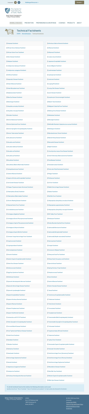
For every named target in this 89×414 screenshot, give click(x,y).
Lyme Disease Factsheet (54, 92)
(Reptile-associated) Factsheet (59, 236)
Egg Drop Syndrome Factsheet (16, 272)
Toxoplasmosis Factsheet (55, 313)
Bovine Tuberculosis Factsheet (16, 133)
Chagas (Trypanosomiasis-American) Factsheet (20, 187)
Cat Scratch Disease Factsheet (16, 182)
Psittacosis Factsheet (54, 178)
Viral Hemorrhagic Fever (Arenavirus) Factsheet (61, 353)
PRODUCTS (71, 23)
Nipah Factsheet (52, 146)
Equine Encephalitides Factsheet (16, 295)
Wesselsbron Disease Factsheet (56, 366)
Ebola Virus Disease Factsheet (15, 263)
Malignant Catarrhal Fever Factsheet (58, 106)
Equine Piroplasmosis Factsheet (16, 308)
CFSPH (18, 33)
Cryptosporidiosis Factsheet (15, 245)
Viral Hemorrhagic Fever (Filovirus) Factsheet (60, 357)
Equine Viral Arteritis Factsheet (16, 313)
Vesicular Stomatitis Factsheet (56, 349)
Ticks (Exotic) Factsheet (54, 304)
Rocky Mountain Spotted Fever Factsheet (59, 223)
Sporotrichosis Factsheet (55, 263)
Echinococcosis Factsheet (14, 268)
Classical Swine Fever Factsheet (16, 205)
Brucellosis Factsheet (13, 160)
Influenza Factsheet (53, 48)
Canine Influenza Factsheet (15, 173)
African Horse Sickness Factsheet (16, 48)
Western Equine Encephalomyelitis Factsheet (60, 375)
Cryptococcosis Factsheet (14, 241)
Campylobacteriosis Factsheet (16, 169)
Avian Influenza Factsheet (14, 83)
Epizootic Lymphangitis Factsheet (16, 290)
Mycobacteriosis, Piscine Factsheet (57, 133)
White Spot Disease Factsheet (56, 380)
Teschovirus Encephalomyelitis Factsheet (59, 295)
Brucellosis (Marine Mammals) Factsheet (18, 164)
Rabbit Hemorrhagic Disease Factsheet (58, 187)
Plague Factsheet (53, 173)
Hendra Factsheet (12, 362)
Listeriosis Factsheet (53, 79)
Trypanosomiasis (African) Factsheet (58, 331)
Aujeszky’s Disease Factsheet (15, 79)
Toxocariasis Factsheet (54, 308)
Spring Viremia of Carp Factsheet (57, 268)
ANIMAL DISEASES (16, 23)
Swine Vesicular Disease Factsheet (57, 286)
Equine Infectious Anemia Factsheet (17, 299)
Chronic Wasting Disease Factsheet (17, 200)
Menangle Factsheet (53, 119)
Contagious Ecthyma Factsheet (16, 227)
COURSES (62, 23)
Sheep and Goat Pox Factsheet (56, 254)
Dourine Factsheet (12, 254)
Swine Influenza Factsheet (55, 281)
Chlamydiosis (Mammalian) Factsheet (18, 196)
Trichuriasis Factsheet (54, 326)
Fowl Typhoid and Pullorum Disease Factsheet (20, 331)
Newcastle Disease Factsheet (56, 142)
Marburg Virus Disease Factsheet (57, 110)
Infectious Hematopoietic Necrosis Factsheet (19, 375)
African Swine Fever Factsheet (16, 52)
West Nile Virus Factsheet (55, 371)
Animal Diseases (26, 33)
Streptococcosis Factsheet (55, 272)
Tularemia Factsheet (53, 335)
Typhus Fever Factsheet (54, 340)
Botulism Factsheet (13, 115)
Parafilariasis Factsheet (54, 160)
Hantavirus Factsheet (13, 349)
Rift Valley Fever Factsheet (55, 214)
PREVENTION (29, 23)
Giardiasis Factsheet (13, 340)
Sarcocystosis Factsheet (54, 241)
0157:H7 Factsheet (17, 317)
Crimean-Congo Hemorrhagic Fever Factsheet (20, 236)
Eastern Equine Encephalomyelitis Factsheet (19, 259)
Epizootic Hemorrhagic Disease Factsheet (19, 286)
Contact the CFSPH (71, 402)
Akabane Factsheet (13, 61)
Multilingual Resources (31, 2)
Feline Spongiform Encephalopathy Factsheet (20, 322)
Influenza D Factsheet (54, 52)
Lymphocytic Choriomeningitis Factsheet (59, 97)
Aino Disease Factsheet (14, 57)
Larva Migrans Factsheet (54, 66)
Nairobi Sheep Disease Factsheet (57, 137)
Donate (79, 2)
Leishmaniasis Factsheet (55, 70)
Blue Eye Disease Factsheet (15, 97)
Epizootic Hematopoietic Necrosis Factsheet (19, 281)
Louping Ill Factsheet (53, 83)
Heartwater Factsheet (13, 353)
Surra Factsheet (52, 277)
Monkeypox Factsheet (54, 128)
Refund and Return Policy (73, 406)
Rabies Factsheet (53, 191)
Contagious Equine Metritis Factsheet (17, 232)
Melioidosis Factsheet (54, 115)
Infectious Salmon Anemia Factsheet (58, 43)
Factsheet (16, 66)
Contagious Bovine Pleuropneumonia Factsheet (20, 218)
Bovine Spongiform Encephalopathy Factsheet (20, 128)
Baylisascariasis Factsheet (15, 92)
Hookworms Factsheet (14, 371)
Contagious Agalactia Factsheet (16, 214)
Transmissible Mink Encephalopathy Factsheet (60, 317)
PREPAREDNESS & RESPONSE (46, 23)
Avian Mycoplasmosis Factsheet (16, 88)
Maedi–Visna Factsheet (54, 101)
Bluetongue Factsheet (13, 101)
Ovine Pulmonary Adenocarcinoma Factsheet (60, 155)
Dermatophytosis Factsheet (15, 250)
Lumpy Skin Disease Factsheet (56, 88)
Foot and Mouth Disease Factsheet (17, 326)
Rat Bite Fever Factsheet (54, 196)
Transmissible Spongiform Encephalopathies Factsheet (63, 322)
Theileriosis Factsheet (54, 299)
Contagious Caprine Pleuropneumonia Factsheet (20, 223)
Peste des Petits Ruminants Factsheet (58, 169)
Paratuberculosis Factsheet (55, 164)
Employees (69, 408)
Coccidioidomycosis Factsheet (16, 209)
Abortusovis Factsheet (57, 227)
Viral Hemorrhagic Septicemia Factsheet (59, 362)
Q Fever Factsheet (53, 182)
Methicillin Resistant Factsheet (62, 124)
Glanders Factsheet (13, 344)
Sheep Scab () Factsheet (58, 259)
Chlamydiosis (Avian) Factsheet (16, 191)
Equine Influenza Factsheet (15, 304)
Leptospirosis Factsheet (54, 75)
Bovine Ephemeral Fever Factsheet (17, 124)
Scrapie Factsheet (53, 245)
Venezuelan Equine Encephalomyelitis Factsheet (61, 344)
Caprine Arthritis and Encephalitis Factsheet (19, 178)
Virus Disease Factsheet (60, 151)
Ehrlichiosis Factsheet (13, 277)
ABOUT (79, 23)
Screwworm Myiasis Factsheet (56, 250)
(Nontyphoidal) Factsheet (58, 232)
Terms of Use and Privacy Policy (74, 404)
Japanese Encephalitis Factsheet (57, 61)
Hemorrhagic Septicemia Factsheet (17, 357)
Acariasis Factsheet (13, 43)
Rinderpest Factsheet (54, 218)
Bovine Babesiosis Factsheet (15, 119)
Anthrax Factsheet (12, 75)
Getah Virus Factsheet (13, 335)
